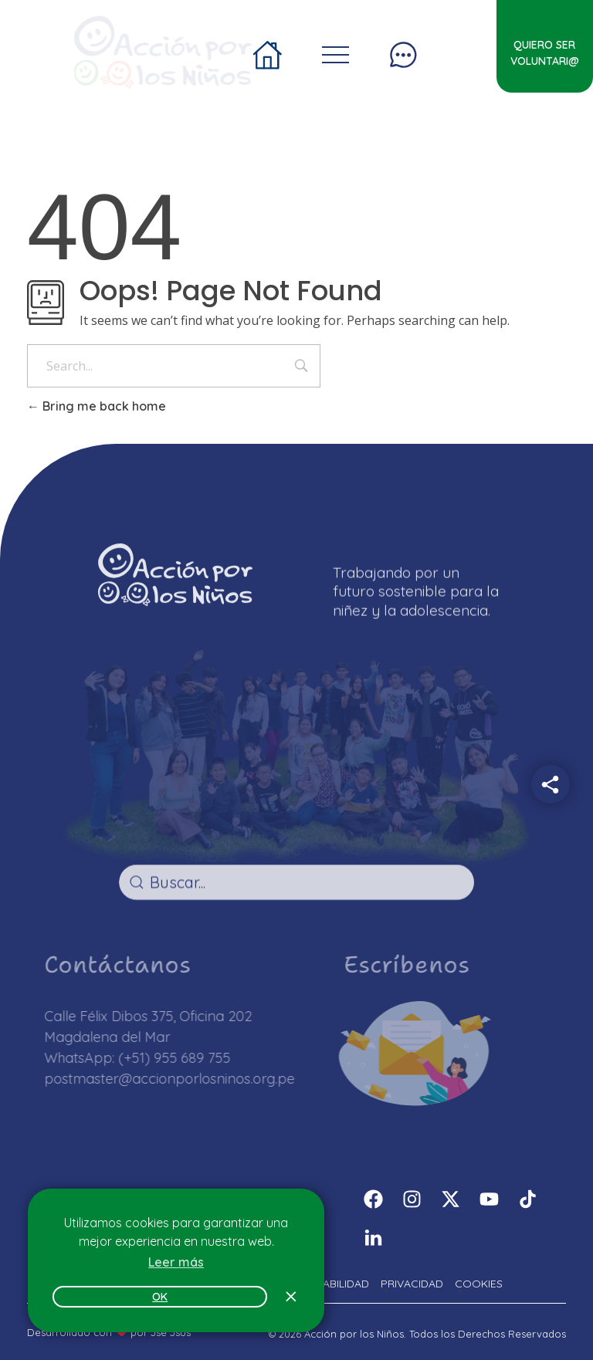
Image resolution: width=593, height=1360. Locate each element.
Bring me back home (96, 406)
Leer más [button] (176, 1262)
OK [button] (160, 1297)
